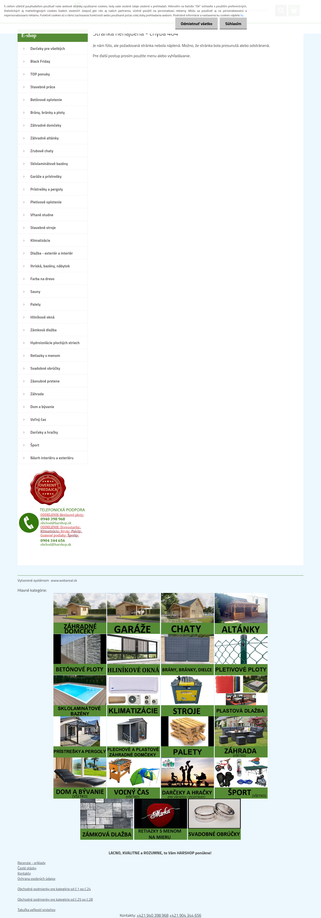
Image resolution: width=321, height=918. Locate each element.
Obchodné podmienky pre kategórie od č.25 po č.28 (55, 899)
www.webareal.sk (64, 580)
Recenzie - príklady (32, 862)
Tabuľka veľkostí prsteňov (36, 909)
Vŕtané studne (41, 215)
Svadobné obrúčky (45, 368)
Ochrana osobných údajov (36, 878)
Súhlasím (232, 24)
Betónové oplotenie (46, 100)
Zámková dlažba (43, 330)
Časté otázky (27, 868)
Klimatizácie (40, 240)
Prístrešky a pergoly (46, 189)
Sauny (35, 291)
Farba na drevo (42, 279)
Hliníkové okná (42, 317)
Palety (35, 304)
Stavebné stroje (43, 228)
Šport (34, 445)
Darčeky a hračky (44, 432)
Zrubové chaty (41, 151)
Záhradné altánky (44, 138)
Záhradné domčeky (45, 125)
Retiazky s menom (45, 355)
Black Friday (40, 61)
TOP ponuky (40, 74)
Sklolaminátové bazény (49, 164)
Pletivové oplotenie (46, 202)
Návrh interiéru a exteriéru (51, 458)
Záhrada (37, 394)
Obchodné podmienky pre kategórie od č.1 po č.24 (54, 888)
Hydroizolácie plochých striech (55, 343)
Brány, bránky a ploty (47, 112)
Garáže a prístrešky (46, 176)
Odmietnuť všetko (194, 24)
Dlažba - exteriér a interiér (51, 253)
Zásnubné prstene (45, 381)
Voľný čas (38, 419)
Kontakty (24, 873)
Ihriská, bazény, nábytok (50, 266)
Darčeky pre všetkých (47, 48)
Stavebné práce (42, 87)
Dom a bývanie (42, 407)
